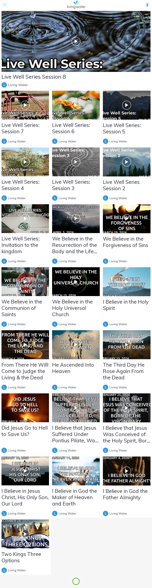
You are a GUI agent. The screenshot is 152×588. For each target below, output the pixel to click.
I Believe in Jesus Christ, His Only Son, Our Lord (25, 497)
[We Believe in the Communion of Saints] (25, 281)
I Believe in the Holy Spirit (126, 305)
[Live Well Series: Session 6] (76, 105)
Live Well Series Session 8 (33, 76)
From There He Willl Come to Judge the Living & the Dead (24, 371)
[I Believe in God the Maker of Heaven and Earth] (76, 471)
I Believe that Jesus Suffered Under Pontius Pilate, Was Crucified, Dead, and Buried (75, 434)
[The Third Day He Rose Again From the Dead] (127, 344)
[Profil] (147, 4)
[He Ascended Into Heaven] (76, 344)
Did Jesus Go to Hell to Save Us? (24, 431)
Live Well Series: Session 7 (20, 128)
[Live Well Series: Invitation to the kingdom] (25, 218)
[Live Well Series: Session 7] (25, 105)
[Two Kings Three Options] (25, 534)
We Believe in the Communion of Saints (21, 308)
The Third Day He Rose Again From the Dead (123, 371)
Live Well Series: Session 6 (71, 128)
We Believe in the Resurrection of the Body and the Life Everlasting (74, 245)
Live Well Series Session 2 (121, 185)
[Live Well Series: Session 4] (25, 161)
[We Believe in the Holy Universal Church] (76, 281)
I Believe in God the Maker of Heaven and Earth (74, 497)
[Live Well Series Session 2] (127, 161)
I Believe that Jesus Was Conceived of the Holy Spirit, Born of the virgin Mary (126, 434)
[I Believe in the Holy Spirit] (127, 281)
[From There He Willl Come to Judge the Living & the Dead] (25, 344)
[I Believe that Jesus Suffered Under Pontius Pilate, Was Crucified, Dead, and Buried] (76, 407)
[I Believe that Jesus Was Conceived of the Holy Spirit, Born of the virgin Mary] (127, 407)
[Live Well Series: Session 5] (127, 105)
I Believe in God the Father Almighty (125, 494)
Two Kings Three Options (21, 557)
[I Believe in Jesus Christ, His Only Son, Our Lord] (25, 471)
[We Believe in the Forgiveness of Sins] (127, 218)
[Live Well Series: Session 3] (76, 161)
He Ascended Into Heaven (73, 368)
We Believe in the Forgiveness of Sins (125, 242)
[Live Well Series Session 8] (76, 41)
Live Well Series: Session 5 (122, 128)
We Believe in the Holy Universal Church (72, 308)
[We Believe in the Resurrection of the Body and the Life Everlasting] (76, 218)
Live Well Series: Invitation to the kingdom (20, 245)
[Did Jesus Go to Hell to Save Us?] (25, 407)
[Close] (5, 5)
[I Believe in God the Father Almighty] (127, 471)
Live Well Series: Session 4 (20, 185)
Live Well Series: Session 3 (71, 185)
